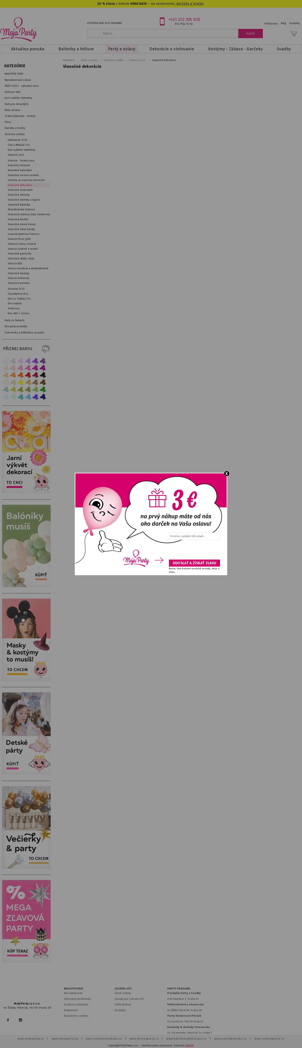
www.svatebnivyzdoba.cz (104, 1038)
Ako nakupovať (73, 993)
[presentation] (194, 551)
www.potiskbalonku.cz (230, 1038)
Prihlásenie (271, 23)
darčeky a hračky (189, 4)
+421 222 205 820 (184, 19)
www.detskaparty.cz (144, 1038)
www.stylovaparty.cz (269, 1038)
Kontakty (120, 1010)
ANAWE (190, 1045)
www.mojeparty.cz (31, 1038)
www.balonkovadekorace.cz (186, 1038)
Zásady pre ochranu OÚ (129, 998)
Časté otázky (123, 993)
